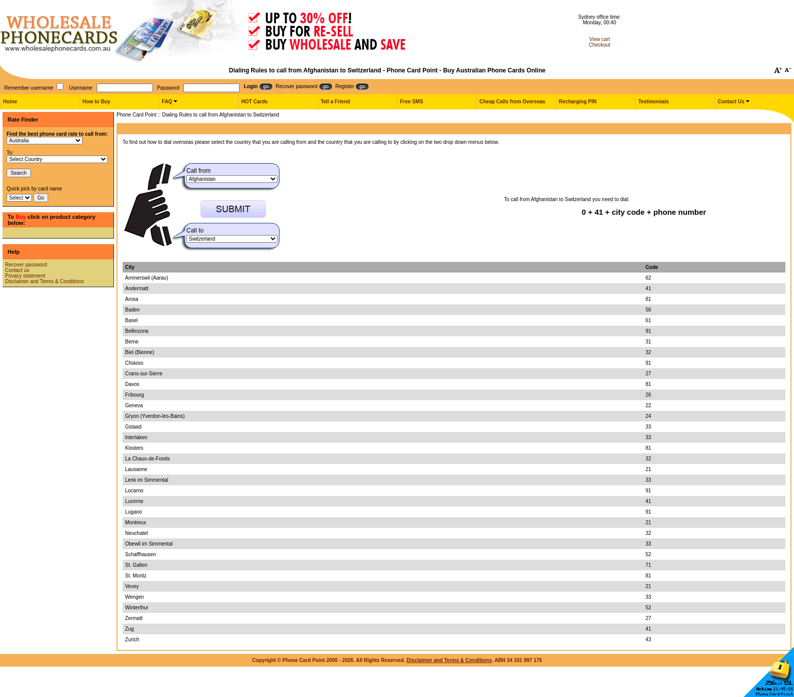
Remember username (28, 88)
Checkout (599, 45)
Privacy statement (25, 276)
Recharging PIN (578, 101)
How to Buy (96, 101)
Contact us (17, 270)
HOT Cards (254, 101)
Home (10, 101)
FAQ (167, 101)
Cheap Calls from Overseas (512, 101)
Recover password (26, 264)
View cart (599, 39)
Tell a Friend (335, 101)
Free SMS (411, 101)
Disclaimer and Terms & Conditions (44, 281)
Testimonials (653, 101)
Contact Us (731, 101)
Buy (21, 217)
